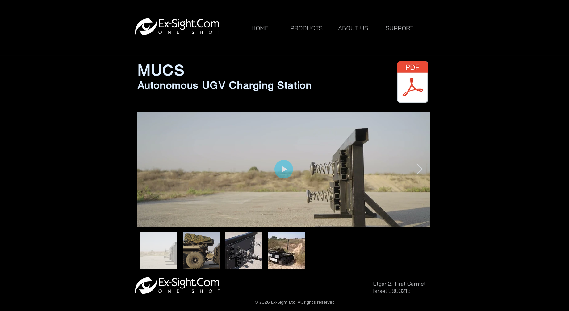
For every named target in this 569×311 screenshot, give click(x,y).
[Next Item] (419, 169)
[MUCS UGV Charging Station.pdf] (413, 82)
